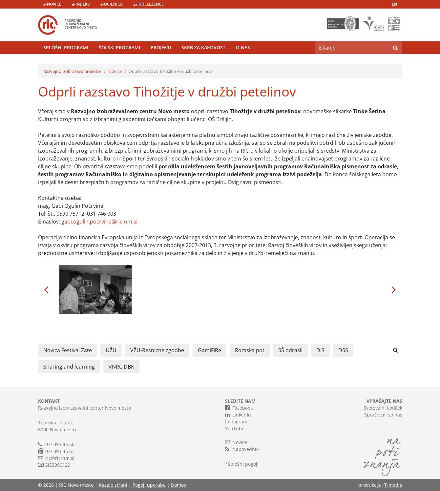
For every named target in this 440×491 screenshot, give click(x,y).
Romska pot (249, 350)
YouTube (234, 428)
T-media (393, 485)
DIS (320, 350)
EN (394, 4)
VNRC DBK (121, 366)
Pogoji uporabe (149, 485)
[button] (46, 289)
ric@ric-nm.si (59, 458)
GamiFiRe (209, 350)
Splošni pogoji (243, 464)
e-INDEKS (81, 4)
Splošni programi (65, 47)
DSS (343, 350)
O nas (243, 47)
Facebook (239, 407)
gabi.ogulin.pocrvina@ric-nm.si (99, 221)
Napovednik (242, 449)
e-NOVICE (52, 4)
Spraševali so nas (383, 415)
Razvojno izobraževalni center (72, 71)
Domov (178, 485)
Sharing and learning (69, 366)
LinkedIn (238, 414)
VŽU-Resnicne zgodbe (157, 350)
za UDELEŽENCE (148, 4)
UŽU (111, 350)
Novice (115, 71)
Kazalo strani (113, 485)
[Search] (352, 47)
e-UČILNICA (111, 4)
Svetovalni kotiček (383, 408)
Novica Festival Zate (67, 350)
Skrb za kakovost (203, 47)
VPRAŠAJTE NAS (384, 401)
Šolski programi (119, 47)
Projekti (161, 47)
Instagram (236, 421)
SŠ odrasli (290, 350)
